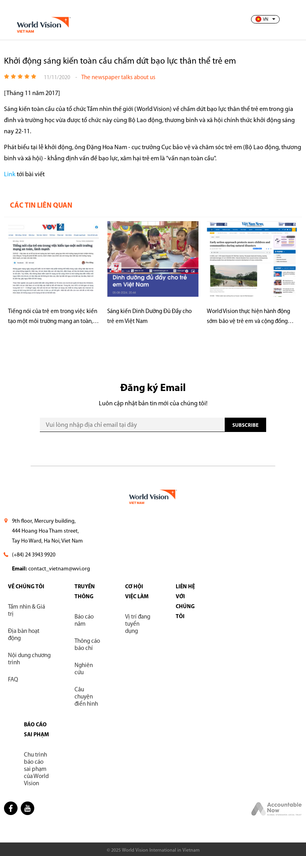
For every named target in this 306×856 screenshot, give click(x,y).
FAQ (13, 680)
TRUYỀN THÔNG (85, 592)
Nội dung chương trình (29, 659)
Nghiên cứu (84, 669)
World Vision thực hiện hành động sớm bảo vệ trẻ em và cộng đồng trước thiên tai (248, 318)
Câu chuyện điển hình (86, 697)
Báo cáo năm (84, 620)
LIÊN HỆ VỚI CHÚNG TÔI (185, 602)
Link (10, 174)
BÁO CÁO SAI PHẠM (36, 730)
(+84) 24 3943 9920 (33, 555)
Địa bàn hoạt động (23, 635)
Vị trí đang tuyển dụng (137, 624)
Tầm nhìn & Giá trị (26, 610)
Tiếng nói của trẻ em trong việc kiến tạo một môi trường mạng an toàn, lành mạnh (52, 318)
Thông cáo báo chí (87, 645)
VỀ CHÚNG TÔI (26, 587)
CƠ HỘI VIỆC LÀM (137, 592)
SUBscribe (245, 425)
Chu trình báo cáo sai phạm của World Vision (36, 769)
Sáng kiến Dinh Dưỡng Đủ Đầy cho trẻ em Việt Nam (149, 317)
